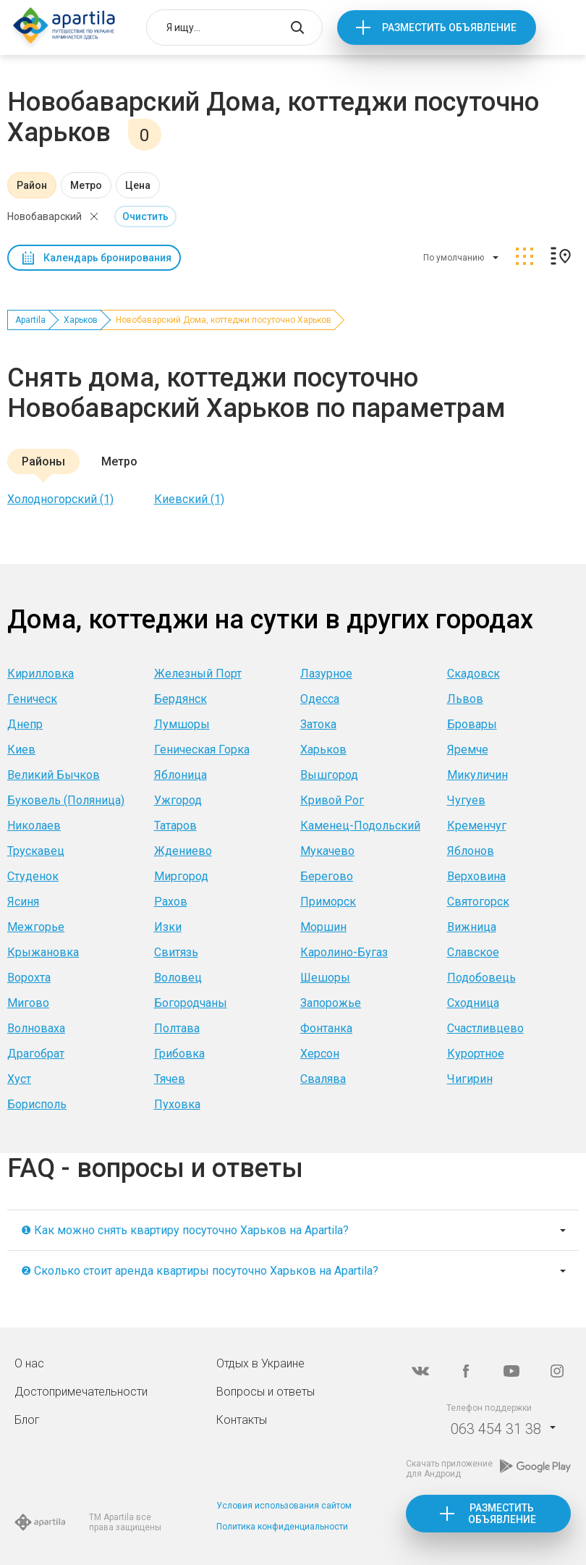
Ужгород (178, 800)
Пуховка (177, 1104)
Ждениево (183, 851)
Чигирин (470, 1079)
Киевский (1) (189, 499)
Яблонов (470, 851)
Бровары (472, 724)
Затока (318, 724)
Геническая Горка (202, 749)
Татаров (175, 825)
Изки (168, 927)
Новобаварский (44, 216)
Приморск (328, 901)
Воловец (178, 977)
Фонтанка (326, 1028)
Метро (86, 185)
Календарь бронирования (107, 257)
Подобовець (481, 977)
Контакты (241, 1420)
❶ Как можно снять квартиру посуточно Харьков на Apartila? (185, 1230)
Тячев (169, 1079)
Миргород (181, 876)
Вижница (471, 927)
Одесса (319, 699)
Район (32, 185)
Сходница (473, 1003)
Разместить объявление (449, 27)
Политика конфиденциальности (282, 1527)
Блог (27, 1420)
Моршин (323, 927)
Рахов (170, 901)
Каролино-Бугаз (344, 952)
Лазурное (326, 673)
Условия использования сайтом (284, 1506)
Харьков (81, 320)
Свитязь (176, 952)
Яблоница (180, 775)
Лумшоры (182, 724)
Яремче (467, 749)
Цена (137, 185)
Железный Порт (198, 673)
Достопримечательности (81, 1392)
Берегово (326, 876)
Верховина (476, 876)
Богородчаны (190, 1003)
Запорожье (330, 1003)
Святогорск (478, 901)
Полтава (177, 1028)
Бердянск (180, 699)
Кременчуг (476, 825)
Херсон (319, 1053)
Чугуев (466, 800)
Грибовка (179, 1053)
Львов (465, 699)
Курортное (475, 1053)
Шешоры (325, 977)
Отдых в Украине (260, 1363)
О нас (29, 1363)
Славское (473, 952)
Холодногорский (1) (60, 499)
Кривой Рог (332, 800)
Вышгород (329, 775)
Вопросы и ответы (265, 1392)
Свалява (323, 1079)
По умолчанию (453, 258)
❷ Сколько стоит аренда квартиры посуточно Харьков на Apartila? (199, 1271)
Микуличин (477, 775)
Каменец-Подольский (360, 825)
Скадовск (473, 673)
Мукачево (327, 851)
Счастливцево (485, 1028)
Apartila (30, 320)
